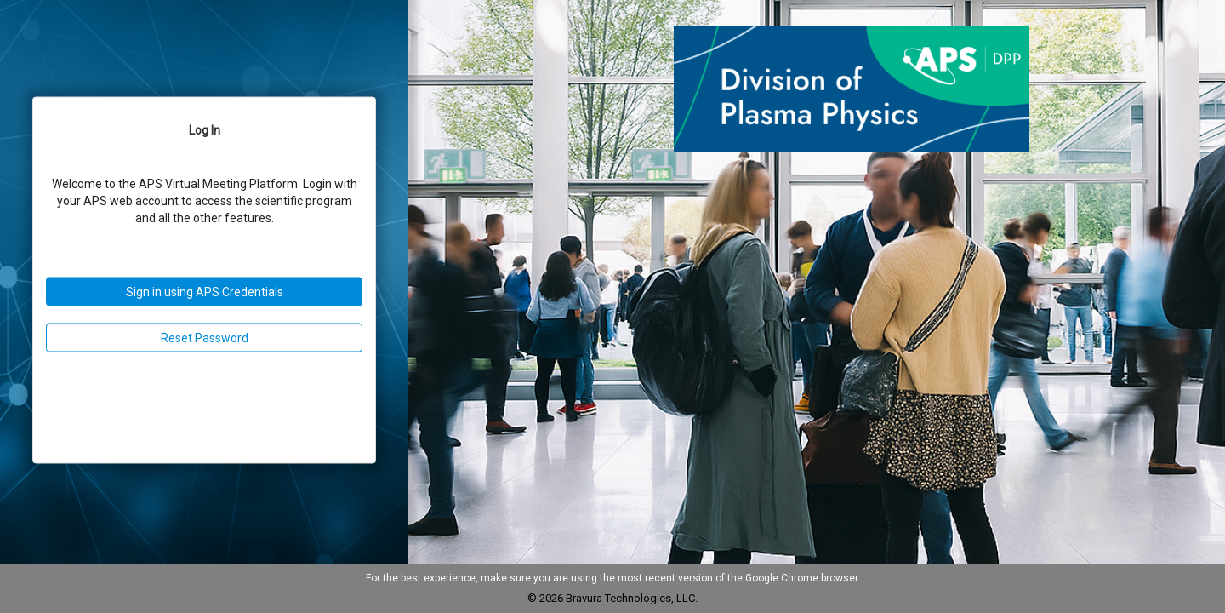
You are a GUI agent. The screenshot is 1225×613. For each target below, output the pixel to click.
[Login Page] (204, 280)
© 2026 (546, 598)
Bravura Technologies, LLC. (632, 598)
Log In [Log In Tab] (204, 130)
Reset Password (204, 338)
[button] (851, 89)
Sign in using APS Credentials (204, 292)
